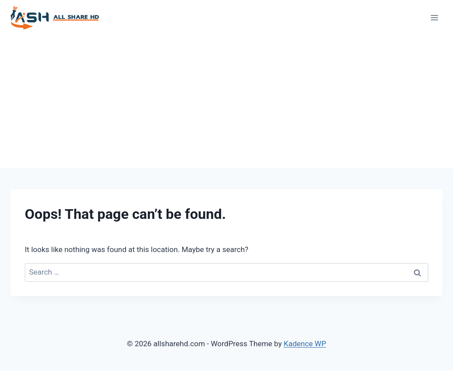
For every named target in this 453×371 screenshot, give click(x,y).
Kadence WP (305, 343)
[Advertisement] (226, 102)
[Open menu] (434, 17)
